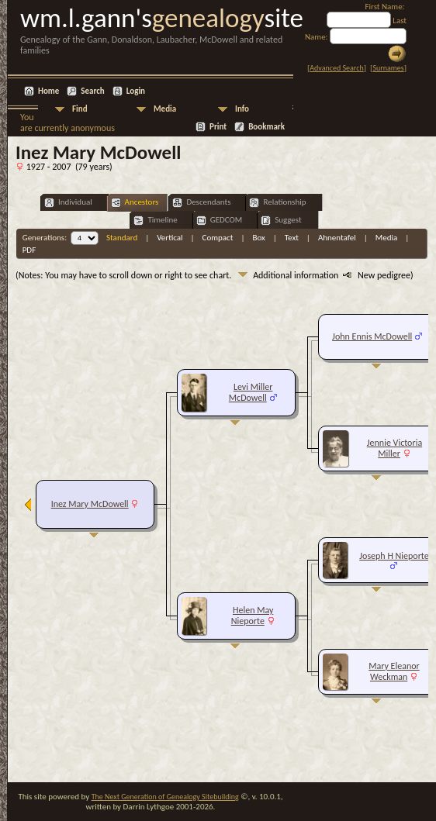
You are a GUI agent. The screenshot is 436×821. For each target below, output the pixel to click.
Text (292, 238)
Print (218, 127)
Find (80, 109)
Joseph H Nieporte (393, 555)
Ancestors (135, 203)
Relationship (277, 203)
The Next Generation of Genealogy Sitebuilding (165, 797)
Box (258, 238)
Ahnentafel (337, 238)
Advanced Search (336, 68)
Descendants (201, 203)
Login (135, 91)
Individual (68, 203)
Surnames (387, 68)
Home (48, 91)
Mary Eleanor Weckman (394, 671)
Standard (121, 238)
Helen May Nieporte (252, 615)
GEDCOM (219, 220)
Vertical (169, 238)
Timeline (155, 220)
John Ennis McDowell (372, 336)
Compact (218, 238)
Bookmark (266, 127)
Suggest (281, 220)
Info (242, 109)
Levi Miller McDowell (251, 392)
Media (165, 109)
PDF (29, 250)
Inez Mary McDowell (90, 503)
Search (92, 91)
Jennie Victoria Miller (394, 448)
